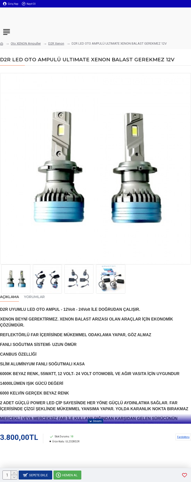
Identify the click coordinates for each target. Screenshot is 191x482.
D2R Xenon (56, 43)
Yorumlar (34, 297)
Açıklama (9, 297)
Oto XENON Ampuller (26, 43)
